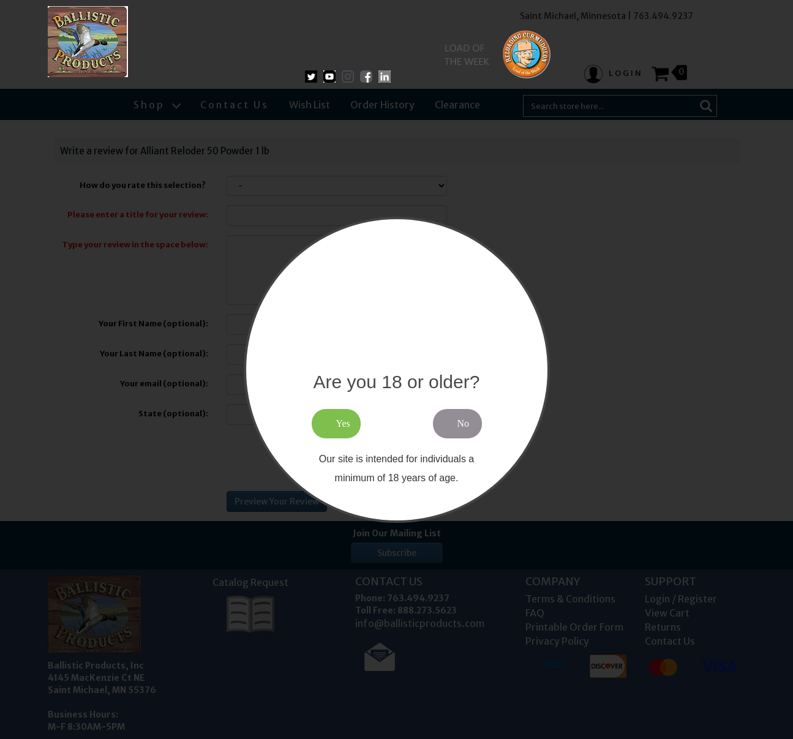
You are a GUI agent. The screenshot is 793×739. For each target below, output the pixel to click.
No (463, 423)
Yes (343, 423)
